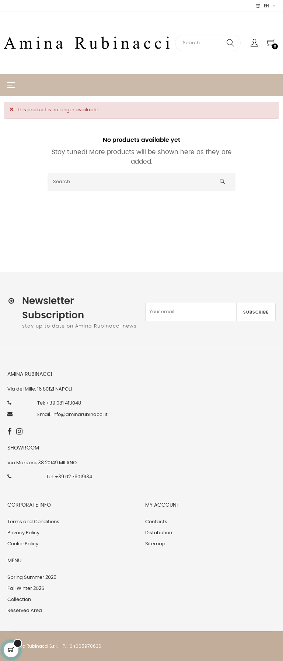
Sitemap (155, 544)
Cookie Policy (22, 544)
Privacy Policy (23, 533)
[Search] (141, 182)
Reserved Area (24, 610)
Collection (19, 599)
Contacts (156, 522)
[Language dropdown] (265, 5)
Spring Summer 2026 (31, 577)
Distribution (158, 533)
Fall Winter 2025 (25, 588)
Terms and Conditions (33, 522)
